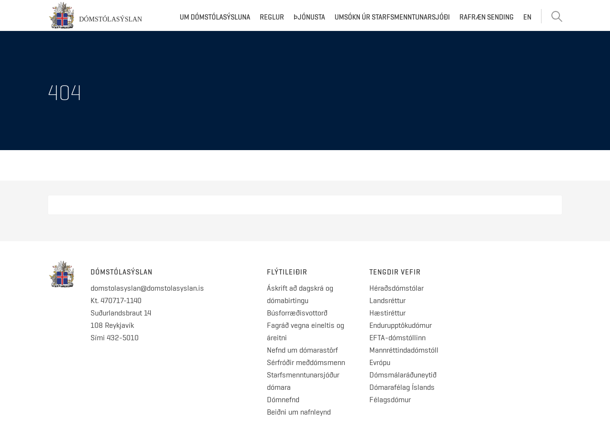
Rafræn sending (486, 17)
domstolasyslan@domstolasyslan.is (147, 288)
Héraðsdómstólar (396, 288)
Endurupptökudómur (400, 325)
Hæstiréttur (387, 313)
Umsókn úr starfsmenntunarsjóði (392, 17)
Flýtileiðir (287, 272)
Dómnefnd (283, 400)
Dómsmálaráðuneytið (403, 375)
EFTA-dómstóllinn (397, 338)
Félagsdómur (390, 400)
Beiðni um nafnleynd (299, 412)
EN (527, 17)
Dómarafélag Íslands (402, 387)
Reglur (272, 17)
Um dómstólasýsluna (215, 17)
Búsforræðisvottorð (297, 313)
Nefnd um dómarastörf (302, 350)
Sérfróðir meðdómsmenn (306, 362)
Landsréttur (387, 300)
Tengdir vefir (395, 272)
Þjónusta (309, 17)
